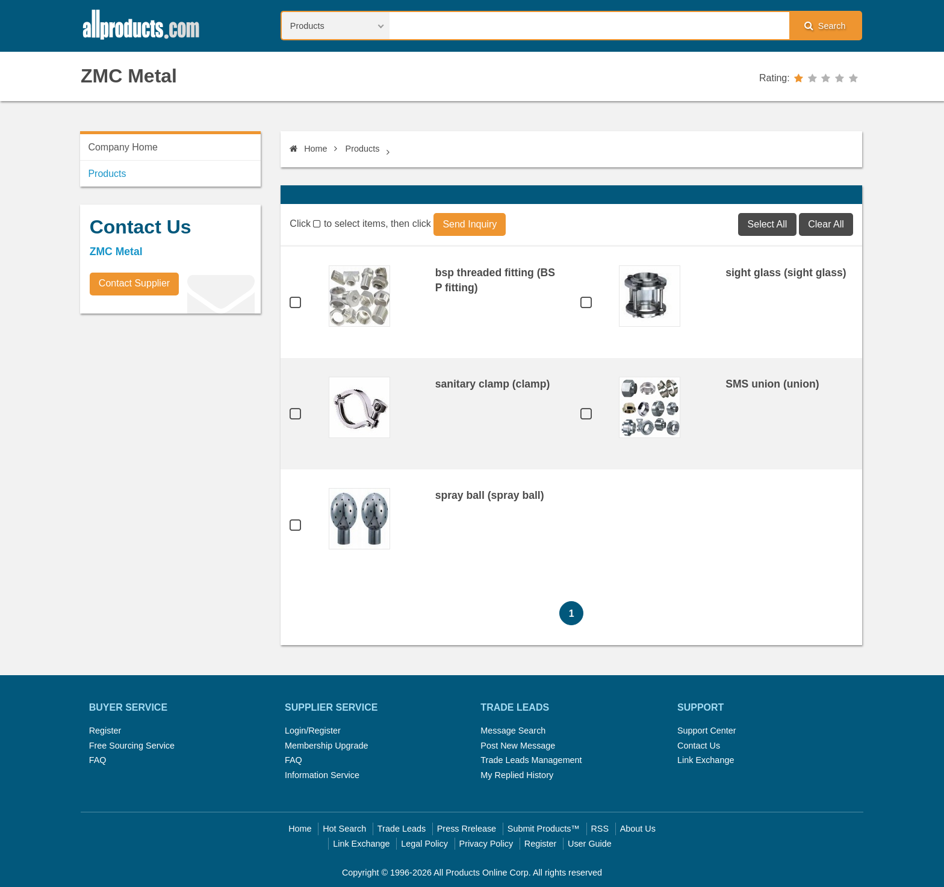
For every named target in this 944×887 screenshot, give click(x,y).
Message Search (512, 730)
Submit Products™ (544, 828)
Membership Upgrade (326, 745)
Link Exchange (705, 760)
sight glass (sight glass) (785, 273)
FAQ (98, 760)
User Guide (590, 843)
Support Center (706, 730)
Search (824, 25)
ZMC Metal (129, 76)
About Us (638, 828)
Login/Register (313, 730)
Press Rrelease (466, 828)
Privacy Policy (486, 843)
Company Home (123, 147)
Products (363, 148)
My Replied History (516, 775)
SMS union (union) (772, 384)
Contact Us (698, 745)
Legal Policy (424, 843)
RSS (600, 828)
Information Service (322, 775)
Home (308, 148)
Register (105, 730)
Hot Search (344, 828)
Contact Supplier (134, 283)
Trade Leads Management (531, 760)
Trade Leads (401, 828)
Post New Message (517, 745)
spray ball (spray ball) (489, 495)
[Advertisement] (170, 407)
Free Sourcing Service (132, 745)
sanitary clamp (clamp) (492, 384)
